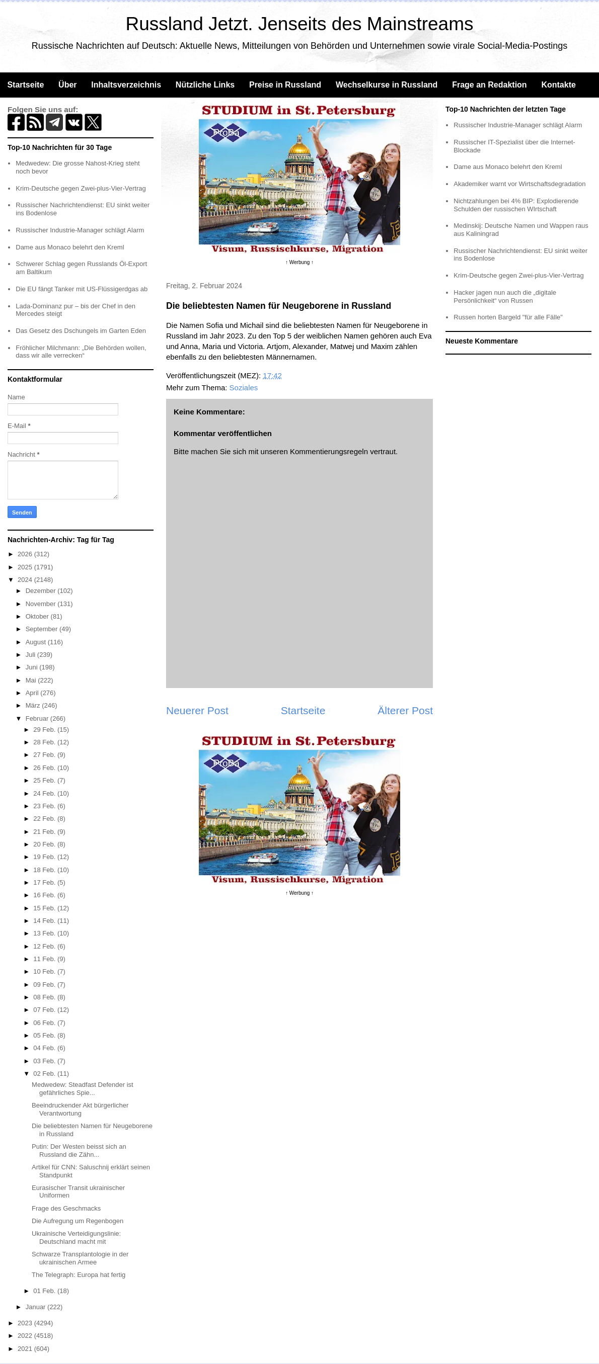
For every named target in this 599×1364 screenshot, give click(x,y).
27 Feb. (45, 754)
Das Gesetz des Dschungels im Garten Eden (81, 330)
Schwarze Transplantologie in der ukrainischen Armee (80, 1258)
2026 (26, 554)
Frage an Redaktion (489, 84)
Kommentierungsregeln (329, 451)
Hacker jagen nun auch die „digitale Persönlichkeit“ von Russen (505, 296)
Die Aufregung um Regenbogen (77, 1221)
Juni (32, 667)
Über (67, 84)
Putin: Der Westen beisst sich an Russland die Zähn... (79, 1150)
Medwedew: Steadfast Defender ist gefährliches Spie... (82, 1088)
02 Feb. (45, 1073)
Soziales (244, 387)
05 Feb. (45, 1035)
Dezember (42, 590)
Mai (32, 680)
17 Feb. (45, 882)
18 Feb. (45, 870)
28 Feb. (45, 742)
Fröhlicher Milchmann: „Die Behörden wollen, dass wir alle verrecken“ (81, 352)
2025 (26, 567)
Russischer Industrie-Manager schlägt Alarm (80, 230)
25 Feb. (45, 780)
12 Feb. (45, 946)
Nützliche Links (205, 84)
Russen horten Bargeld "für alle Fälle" (508, 317)
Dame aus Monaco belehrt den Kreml (70, 247)
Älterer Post (405, 710)
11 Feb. (45, 959)
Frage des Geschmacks (66, 1208)
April (33, 693)
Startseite (25, 84)
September (42, 629)
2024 (26, 579)
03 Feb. (45, 1061)
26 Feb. (45, 768)
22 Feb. (45, 818)
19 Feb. (45, 857)
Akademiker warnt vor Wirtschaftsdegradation (519, 184)
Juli (31, 654)
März (34, 705)
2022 (26, 1335)
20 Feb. (45, 844)
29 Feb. (45, 729)
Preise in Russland (285, 84)
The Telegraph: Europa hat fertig (78, 1274)
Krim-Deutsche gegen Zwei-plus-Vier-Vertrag (80, 188)
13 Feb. (45, 933)
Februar (38, 718)
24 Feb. (45, 793)
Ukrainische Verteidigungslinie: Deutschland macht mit (76, 1237)
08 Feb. (45, 997)
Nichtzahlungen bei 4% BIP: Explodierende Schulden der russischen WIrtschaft (516, 205)
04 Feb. (45, 1048)
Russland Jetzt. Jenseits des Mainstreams (300, 24)
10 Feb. (45, 971)
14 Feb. (45, 920)
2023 (26, 1323)
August (37, 642)
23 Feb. (45, 806)
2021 (26, 1348)
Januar (36, 1307)
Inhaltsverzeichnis (126, 84)
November (42, 604)
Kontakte (558, 84)
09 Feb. (45, 984)
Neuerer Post (197, 710)
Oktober (38, 616)
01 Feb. (45, 1291)
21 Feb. (45, 831)
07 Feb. (45, 1009)
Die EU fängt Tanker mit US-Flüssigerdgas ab (81, 289)
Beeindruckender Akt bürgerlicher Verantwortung (80, 1109)
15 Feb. (45, 908)
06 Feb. (45, 1023)
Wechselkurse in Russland (386, 84)
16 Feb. (45, 895)
